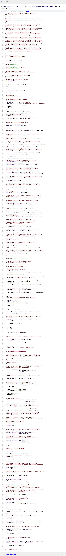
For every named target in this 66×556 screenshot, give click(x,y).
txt (60, 554)
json (64, 554)
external (10, 6)
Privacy (11, 554)
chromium (4, 6)
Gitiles (8, 554)
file (28, 11)
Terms (15, 554)
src (2, 8)
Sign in (63, 2)
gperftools (24, 6)
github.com (17, 6)
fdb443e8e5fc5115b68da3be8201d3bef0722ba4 (48, 6)
